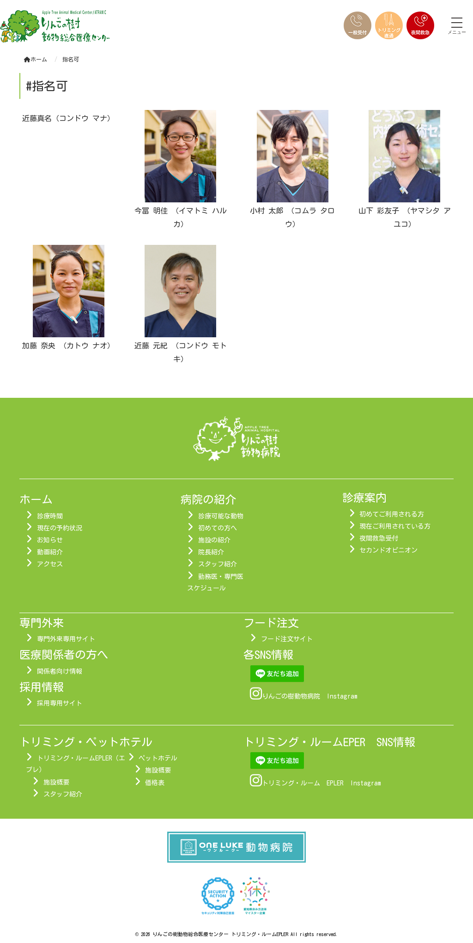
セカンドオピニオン (388, 550)
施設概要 (56, 782)
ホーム (35, 59)
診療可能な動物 (220, 516)
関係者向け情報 (59, 671)
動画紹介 (50, 552)
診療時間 (50, 516)
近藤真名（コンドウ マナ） (68, 118)
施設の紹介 (214, 540)
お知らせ (50, 540)
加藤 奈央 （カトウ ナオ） (68, 345)
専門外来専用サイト (66, 639)
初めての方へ (217, 528)
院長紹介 (211, 552)
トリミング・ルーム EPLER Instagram (321, 783)
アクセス (50, 564)
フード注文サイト (287, 639)
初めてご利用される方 (391, 514)
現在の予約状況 (59, 528)
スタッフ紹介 (217, 564)
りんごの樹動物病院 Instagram (310, 696)
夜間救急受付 (378, 538)
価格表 (154, 782)
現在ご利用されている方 (395, 526)
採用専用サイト (59, 703)
